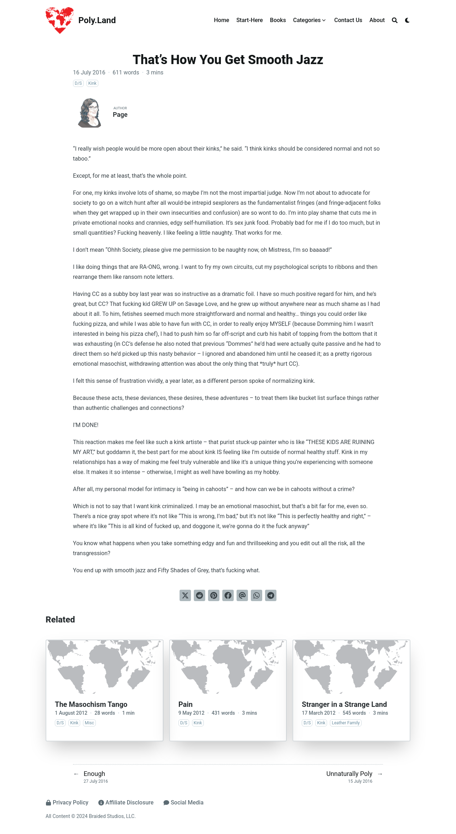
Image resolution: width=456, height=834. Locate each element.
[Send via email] (242, 595)
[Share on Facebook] (228, 595)
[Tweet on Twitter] (185, 595)
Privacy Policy (67, 802)
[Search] (395, 20)
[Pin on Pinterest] (213, 595)
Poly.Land (97, 20)
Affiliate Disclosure (126, 802)
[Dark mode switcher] (407, 20)
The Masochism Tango (91, 704)
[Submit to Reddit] (199, 595)
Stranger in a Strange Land (344, 704)
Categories (307, 20)
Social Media (183, 802)
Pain (185, 704)
